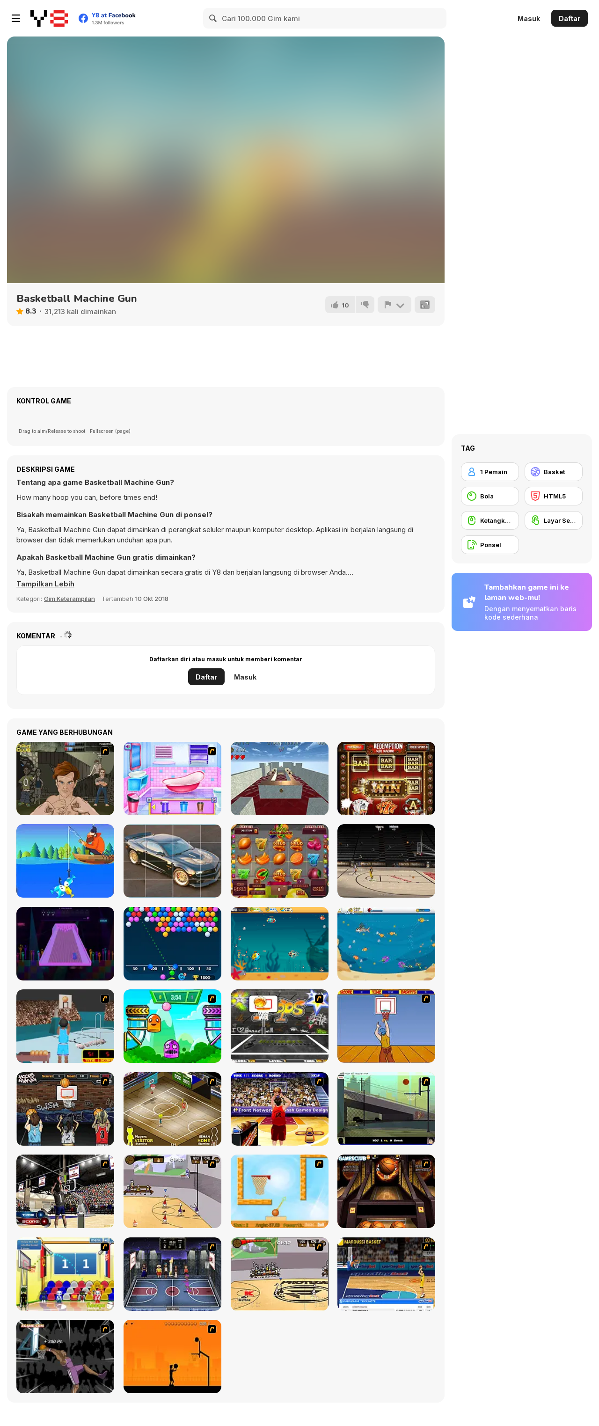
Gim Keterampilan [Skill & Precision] (69, 598)
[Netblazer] (65, 1026)
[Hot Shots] (386, 1026)
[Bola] (490, 496)
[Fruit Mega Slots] (280, 861)
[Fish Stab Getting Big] (386, 943)
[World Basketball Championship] (65, 1274)
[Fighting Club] (65, 778)
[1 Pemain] (490, 471)
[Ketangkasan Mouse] (490, 520)
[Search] (213, 18)
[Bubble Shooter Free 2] (172, 943)
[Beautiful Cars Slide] (172, 861)
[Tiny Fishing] (65, 861)
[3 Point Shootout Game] (65, 1191)
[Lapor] (394, 304)
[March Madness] (386, 861)
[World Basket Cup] (172, 1274)
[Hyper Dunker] (65, 1356)
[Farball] (172, 1356)
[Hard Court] (172, 1109)
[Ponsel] (490, 544)
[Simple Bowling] (65, 943)
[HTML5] (554, 496)
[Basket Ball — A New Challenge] (280, 1191)
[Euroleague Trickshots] (386, 1274)
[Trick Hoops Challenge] (386, 1109)
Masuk (529, 18)
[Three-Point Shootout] (280, 1109)
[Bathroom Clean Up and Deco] (172, 778)
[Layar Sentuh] (554, 520)
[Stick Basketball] (172, 1191)
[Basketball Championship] (386, 1191)
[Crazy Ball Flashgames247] (172, 1026)
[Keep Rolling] (280, 778)
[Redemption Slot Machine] (386, 778)
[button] (45, 584)
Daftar (569, 18)
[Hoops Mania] (65, 1109)
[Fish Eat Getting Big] (280, 943)
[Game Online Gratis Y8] (49, 18)
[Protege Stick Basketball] (280, 1274)
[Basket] (554, 471)
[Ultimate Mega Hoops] (280, 1026)
